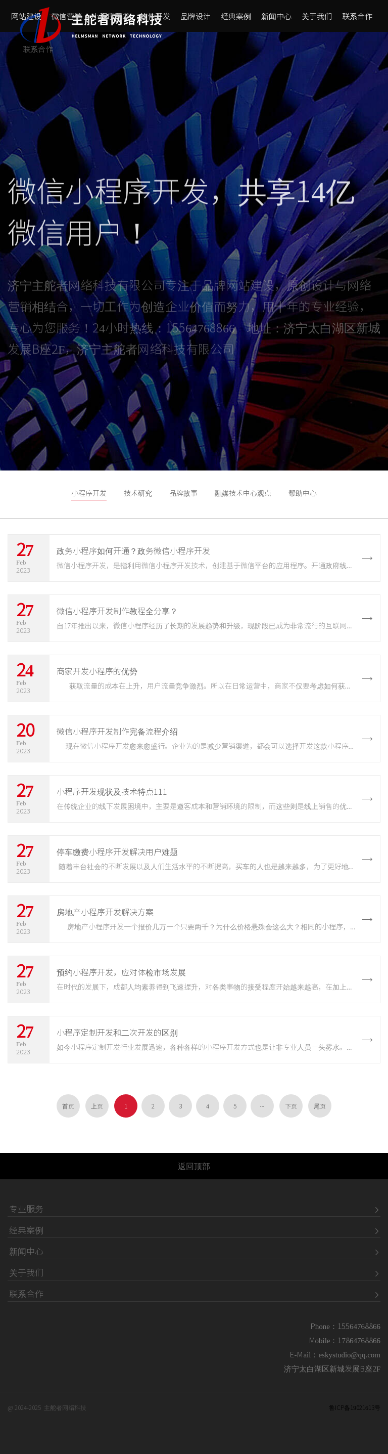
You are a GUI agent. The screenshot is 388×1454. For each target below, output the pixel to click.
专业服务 (26, 1209)
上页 (97, 1106)
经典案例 (236, 20)
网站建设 (26, 20)
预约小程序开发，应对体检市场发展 (121, 972)
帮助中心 (302, 493)
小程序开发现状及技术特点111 (112, 792)
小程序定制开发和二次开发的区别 (117, 1033)
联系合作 (357, 20)
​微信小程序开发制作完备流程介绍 (117, 732)
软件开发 (155, 20)
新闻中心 (276, 20)
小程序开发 (111, 20)
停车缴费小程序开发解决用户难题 (117, 852)
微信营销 (67, 20)
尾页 (320, 1106)
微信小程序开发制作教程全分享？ (117, 611)
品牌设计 (195, 20)
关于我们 (317, 20)
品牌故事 (183, 493)
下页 (291, 1106)
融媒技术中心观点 (243, 493)
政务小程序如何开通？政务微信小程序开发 (133, 551)
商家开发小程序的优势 (97, 671)
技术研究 (138, 493)
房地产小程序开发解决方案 (105, 912)
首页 (68, 1106)
